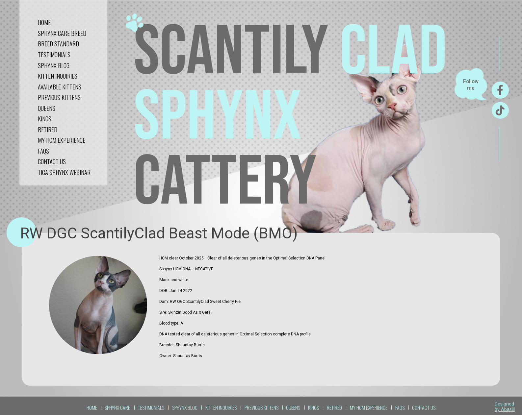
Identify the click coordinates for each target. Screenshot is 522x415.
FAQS (43, 150)
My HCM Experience (61, 139)
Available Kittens (59, 86)
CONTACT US (52, 161)
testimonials (54, 54)
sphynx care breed (62, 33)
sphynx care (117, 407)
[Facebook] (500, 90)
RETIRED (47, 129)
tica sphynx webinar (64, 172)
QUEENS (46, 108)
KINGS (44, 118)
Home (44, 22)
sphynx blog (53, 65)
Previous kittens (59, 97)
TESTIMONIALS (151, 407)
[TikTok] (500, 110)
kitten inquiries (57, 75)
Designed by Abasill (505, 406)
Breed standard (58, 43)
